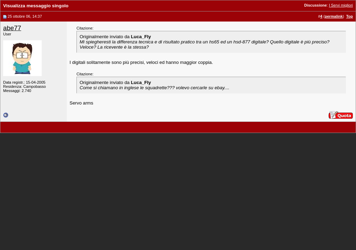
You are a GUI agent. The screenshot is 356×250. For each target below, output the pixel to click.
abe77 (12, 28)
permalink (334, 16)
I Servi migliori (341, 5)
